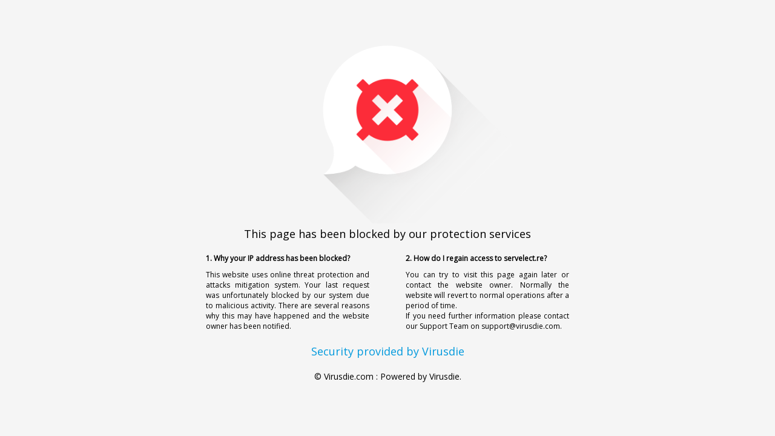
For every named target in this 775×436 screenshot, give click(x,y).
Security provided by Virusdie (387, 351)
